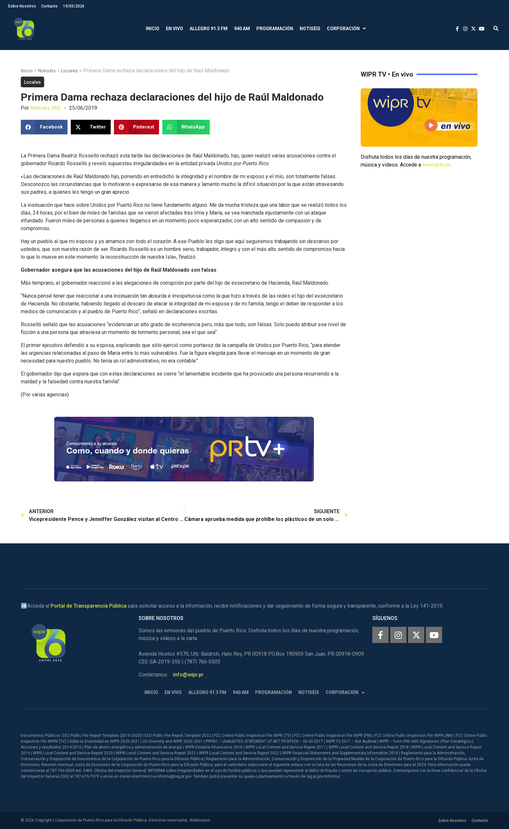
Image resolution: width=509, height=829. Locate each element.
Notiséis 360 (45, 108)
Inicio (152, 28)
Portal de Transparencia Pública (89, 606)
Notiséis (310, 28)
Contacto (49, 6)
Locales (69, 70)
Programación (274, 28)
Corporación (346, 28)
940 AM (242, 28)
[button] (495, 28)
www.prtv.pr (436, 165)
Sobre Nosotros (22, 6)
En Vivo (174, 28)
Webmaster (200, 820)
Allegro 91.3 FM (209, 28)
